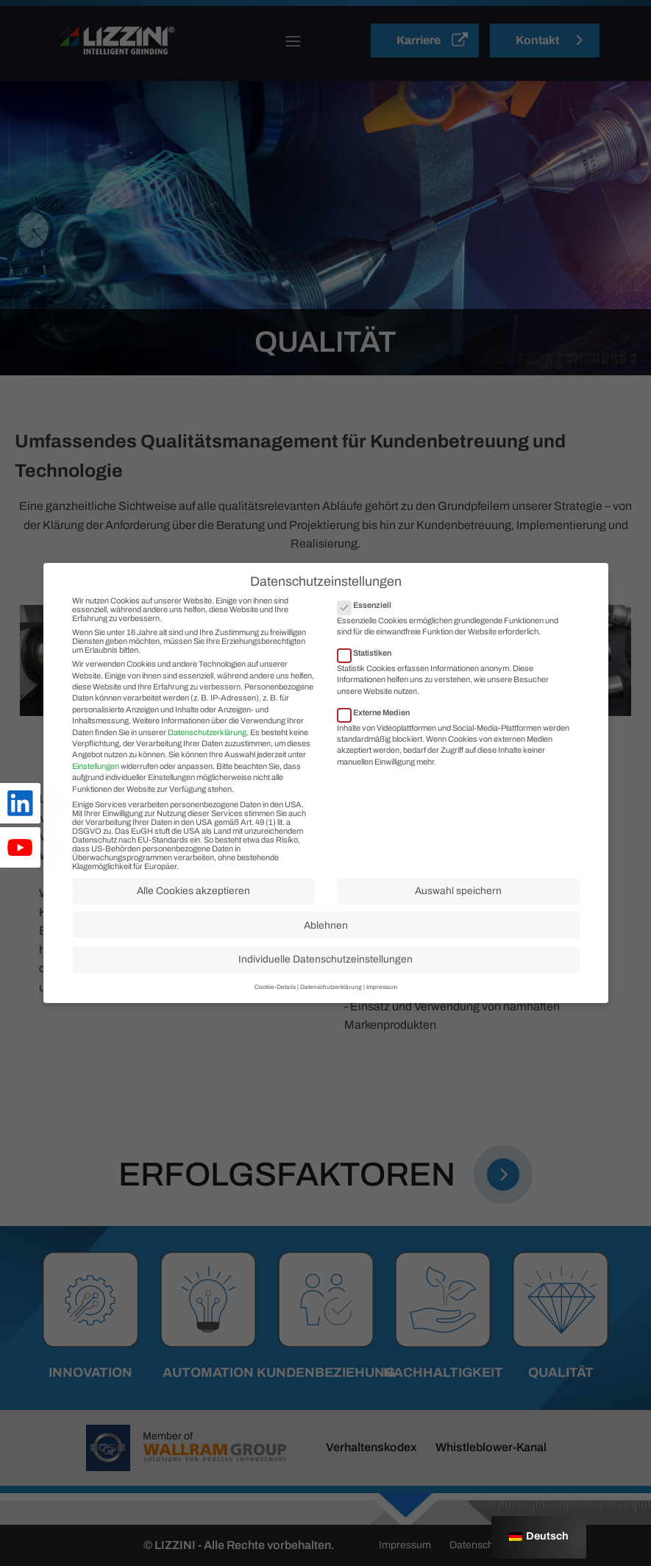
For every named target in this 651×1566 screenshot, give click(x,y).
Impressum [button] (381, 1013)
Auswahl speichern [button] (458, 917)
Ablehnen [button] (326, 951)
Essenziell (369, 630)
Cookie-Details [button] (275, 1013)
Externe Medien (378, 738)
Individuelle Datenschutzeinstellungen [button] (325, 985)
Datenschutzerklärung (207, 758)
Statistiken (369, 678)
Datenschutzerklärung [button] (331, 1013)
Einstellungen (95, 791)
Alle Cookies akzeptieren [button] (193, 917)
